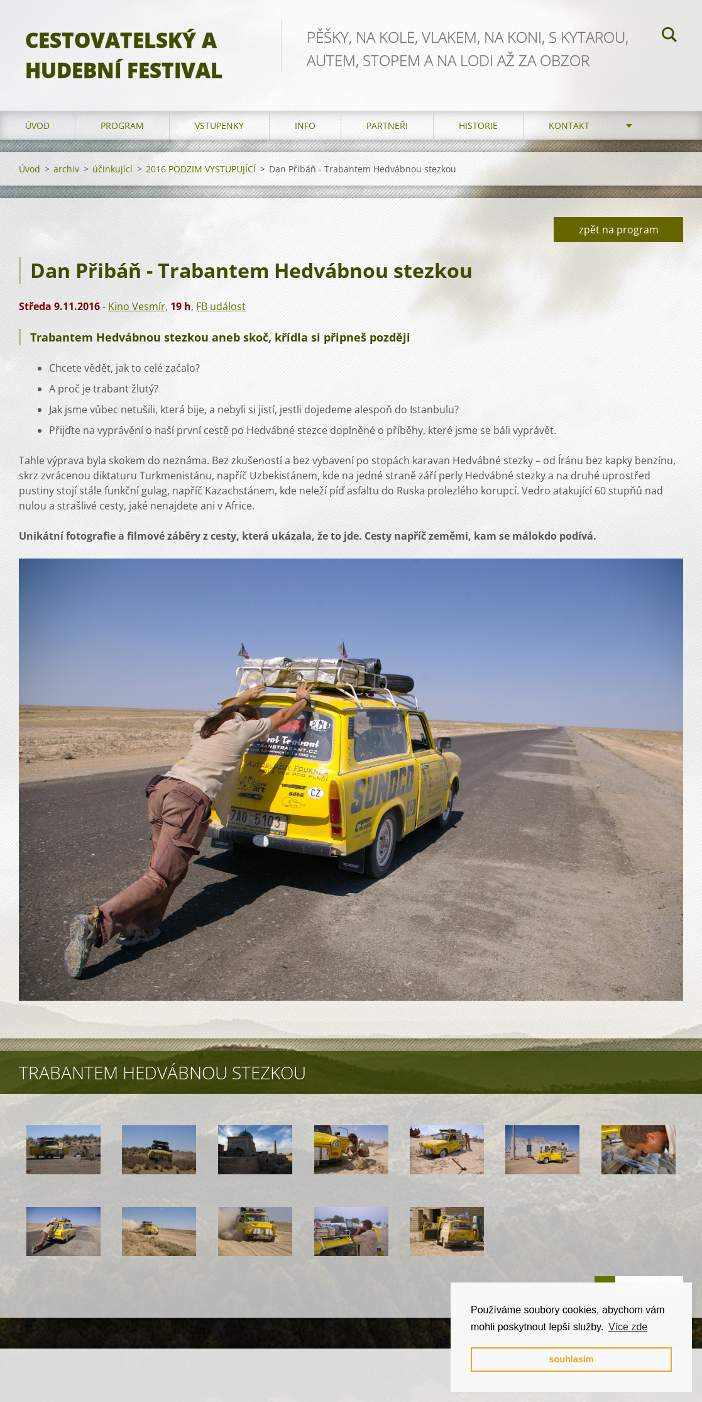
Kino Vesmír (136, 306)
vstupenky (219, 125)
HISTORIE (478, 125)
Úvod (37, 125)
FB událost (221, 306)
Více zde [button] (627, 1326)
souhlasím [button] (571, 1359)
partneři (387, 125)
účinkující (112, 169)
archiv (66, 169)
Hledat (669, 36)
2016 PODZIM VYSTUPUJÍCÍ (201, 169)
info (305, 125)
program (122, 125)
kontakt (569, 125)
